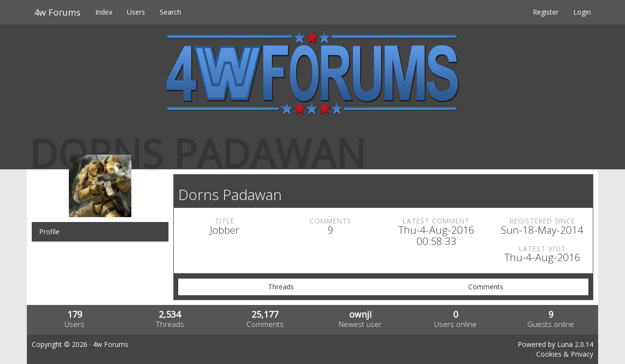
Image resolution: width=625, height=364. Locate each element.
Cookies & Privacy (564, 354)
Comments (485, 286)
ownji (360, 314)
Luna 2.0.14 (575, 344)
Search (170, 12)
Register (546, 12)
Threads (281, 286)
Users (136, 12)
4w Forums (57, 12)
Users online (455, 324)
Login (582, 12)
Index (103, 12)
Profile (49, 231)
